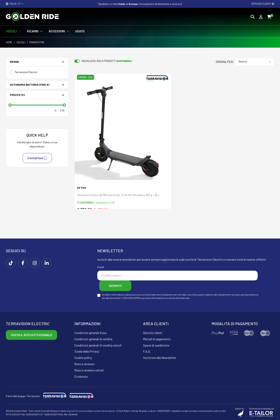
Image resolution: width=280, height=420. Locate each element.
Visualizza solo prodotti (106, 61)
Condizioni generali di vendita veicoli (98, 345)
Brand (14, 61)
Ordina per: (225, 61)
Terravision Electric (26, 72)
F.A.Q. (147, 351)
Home (9, 42)
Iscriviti (115, 286)
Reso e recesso (84, 364)
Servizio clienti (262, 3)
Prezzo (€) (17, 94)
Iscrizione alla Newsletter (159, 357)
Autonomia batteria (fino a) (29, 84)
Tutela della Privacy (86, 351)
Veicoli (20, 42)
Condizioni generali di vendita (93, 339)
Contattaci (37, 158)
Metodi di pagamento (157, 339)
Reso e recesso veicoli (89, 370)
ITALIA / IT (15, 3)
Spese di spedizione (156, 345)
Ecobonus (81, 376)
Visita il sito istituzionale (31, 335)
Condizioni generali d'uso (90, 333)
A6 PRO (81, 187)
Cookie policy (83, 357)
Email (100, 267)
